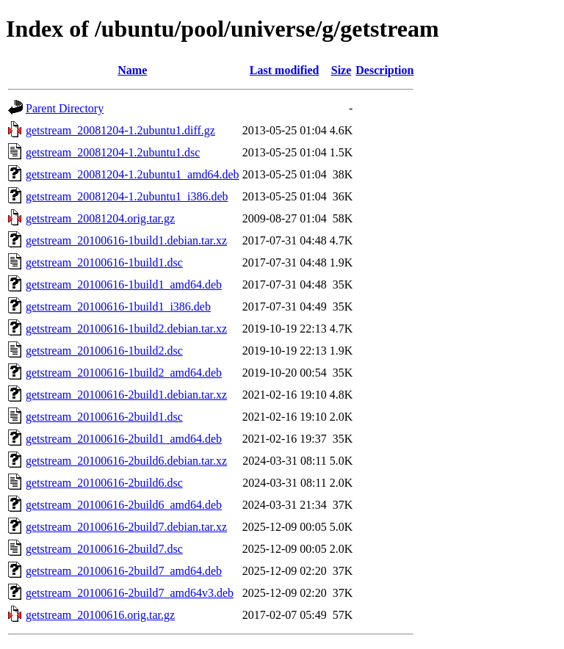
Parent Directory (65, 108)
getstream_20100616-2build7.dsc (104, 549)
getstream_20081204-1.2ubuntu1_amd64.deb (132, 174)
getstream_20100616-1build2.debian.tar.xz (126, 328)
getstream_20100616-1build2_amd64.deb (124, 372)
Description (384, 70)
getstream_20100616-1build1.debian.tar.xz (126, 240)
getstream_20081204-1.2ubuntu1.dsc (113, 152)
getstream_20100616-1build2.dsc (104, 350)
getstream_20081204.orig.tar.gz (100, 218)
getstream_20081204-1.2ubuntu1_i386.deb (127, 196)
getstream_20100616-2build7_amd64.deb (124, 571)
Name (132, 70)
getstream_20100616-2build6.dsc (104, 482)
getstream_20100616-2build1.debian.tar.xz (126, 394)
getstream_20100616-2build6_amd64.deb (124, 504)
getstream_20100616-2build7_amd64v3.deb (130, 593)
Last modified (284, 70)
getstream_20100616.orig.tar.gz (100, 615)
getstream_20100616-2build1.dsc (104, 416)
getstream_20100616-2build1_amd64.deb (124, 438)
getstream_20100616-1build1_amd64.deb (124, 284)
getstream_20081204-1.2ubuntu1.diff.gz (120, 130)
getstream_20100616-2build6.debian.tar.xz (126, 460)
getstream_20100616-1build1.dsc (104, 262)
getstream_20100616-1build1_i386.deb (118, 306)
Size (341, 70)
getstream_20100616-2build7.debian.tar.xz (126, 527)
